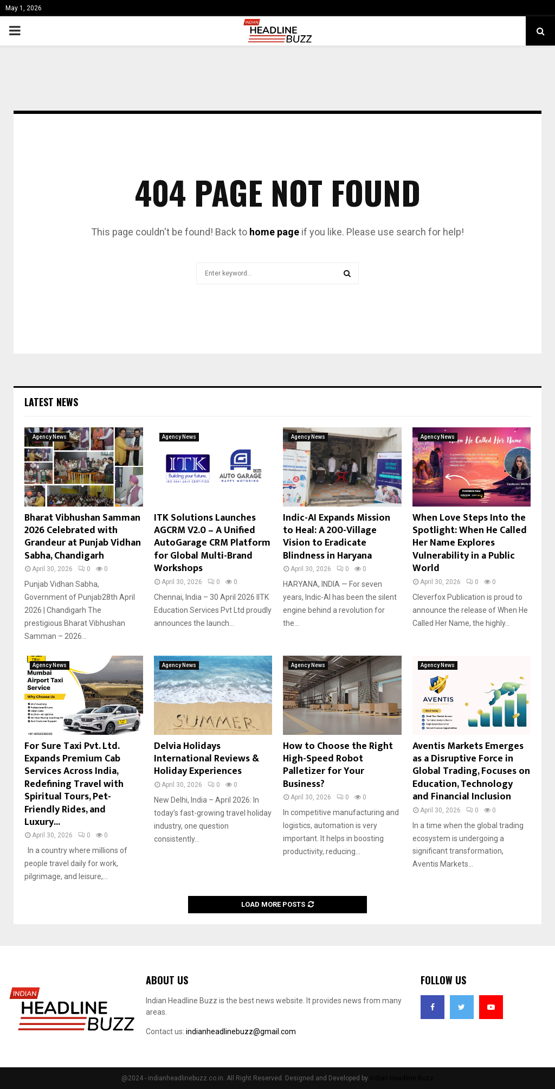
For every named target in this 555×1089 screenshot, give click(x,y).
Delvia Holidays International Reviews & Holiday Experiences (206, 759)
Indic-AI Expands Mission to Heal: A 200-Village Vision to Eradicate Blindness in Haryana (336, 537)
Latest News (51, 402)
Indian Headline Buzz (402, 1078)
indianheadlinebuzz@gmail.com (241, 1031)
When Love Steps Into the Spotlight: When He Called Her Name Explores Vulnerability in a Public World (469, 543)
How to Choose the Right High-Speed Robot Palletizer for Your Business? (338, 765)
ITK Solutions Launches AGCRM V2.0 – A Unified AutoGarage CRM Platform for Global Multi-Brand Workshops (212, 543)
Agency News (50, 437)
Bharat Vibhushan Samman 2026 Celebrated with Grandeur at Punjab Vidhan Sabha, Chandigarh (82, 537)
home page (274, 232)
